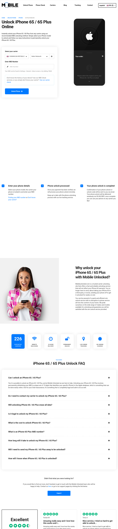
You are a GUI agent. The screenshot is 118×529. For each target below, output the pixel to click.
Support (59, 493)
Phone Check (40, 5)
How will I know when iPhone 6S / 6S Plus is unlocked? (56, 458)
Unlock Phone (28, 5)
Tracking (78, 5)
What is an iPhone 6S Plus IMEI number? (56, 431)
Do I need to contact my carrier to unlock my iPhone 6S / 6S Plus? (56, 396)
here (49, 486)
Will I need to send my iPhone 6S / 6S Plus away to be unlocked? (56, 449)
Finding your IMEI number (17, 197)
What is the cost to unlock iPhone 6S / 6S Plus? (56, 422)
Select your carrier (11, 51)
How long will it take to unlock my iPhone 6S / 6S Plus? (56, 440)
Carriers (53, 5)
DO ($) (111, 5)
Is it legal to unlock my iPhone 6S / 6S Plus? (56, 414)
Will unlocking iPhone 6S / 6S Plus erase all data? (56, 405)
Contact (90, 5)
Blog (65, 5)
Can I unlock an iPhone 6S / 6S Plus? (56, 377)
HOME (3, 18)
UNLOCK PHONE (12, 18)
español (102, 5)
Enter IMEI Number (11, 61)
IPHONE (21, 18)
